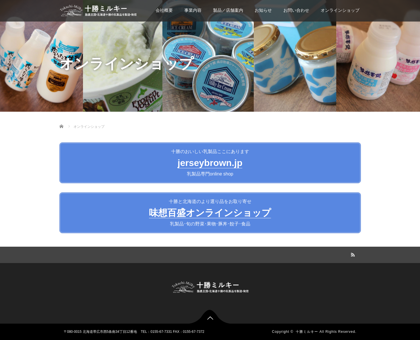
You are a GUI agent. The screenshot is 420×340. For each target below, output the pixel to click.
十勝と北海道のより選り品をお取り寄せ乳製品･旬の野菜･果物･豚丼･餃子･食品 (210, 212)
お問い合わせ (296, 10)
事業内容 (193, 10)
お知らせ (263, 10)
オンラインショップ (340, 10)
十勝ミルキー (307, 332)
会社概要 (164, 10)
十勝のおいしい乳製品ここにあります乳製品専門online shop (210, 162)
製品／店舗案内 (228, 10)
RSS (352, 254)
